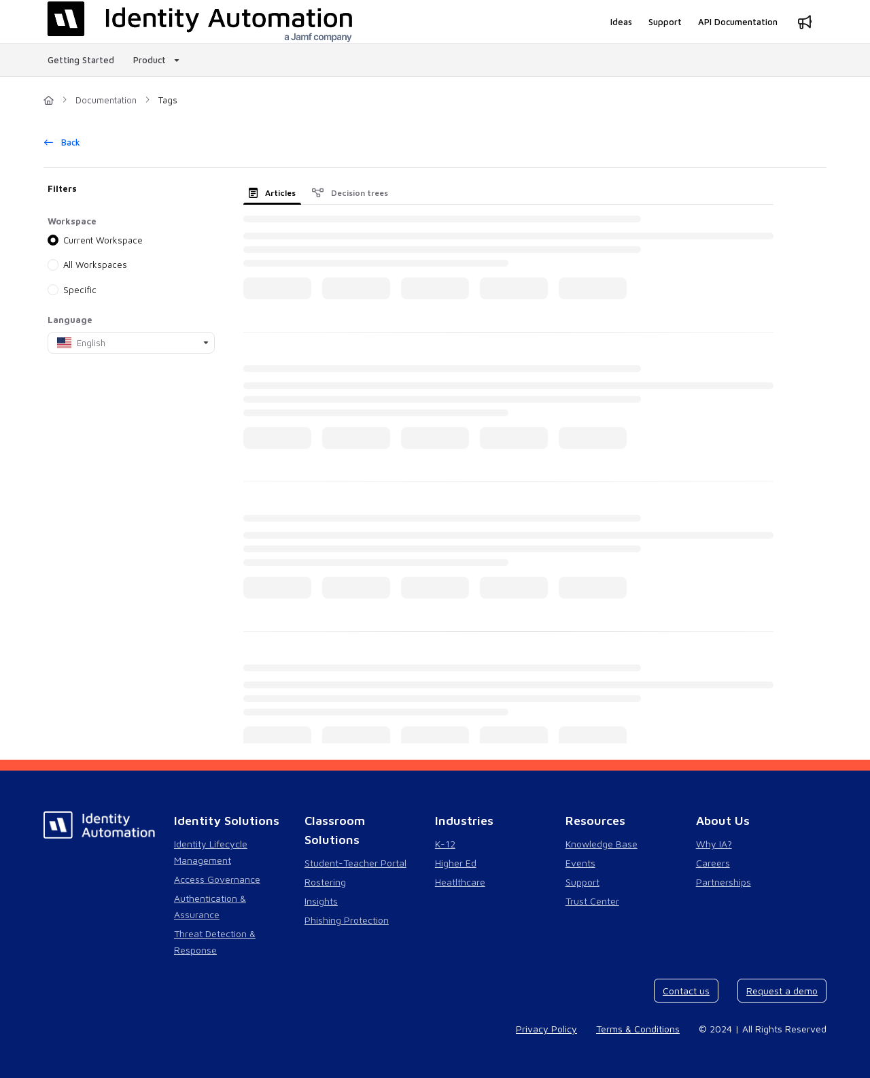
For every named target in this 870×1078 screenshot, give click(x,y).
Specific (80, 289)
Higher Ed (455, 863)
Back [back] (62, 142)
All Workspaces (95, 264)
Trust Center (592, 901)
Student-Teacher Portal (355, 863)
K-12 (445, 843)
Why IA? (714, 843)
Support (582, 882)
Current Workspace (103, 240)
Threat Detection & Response (215, 942)
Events (580, 863)
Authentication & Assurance (210, 906)
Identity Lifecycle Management (210, 852)
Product (149, 59)
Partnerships (723, 882)
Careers (713, 863)
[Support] (665, 22)
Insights (321, 901)
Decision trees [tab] (350, 193)
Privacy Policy (546, 1028)
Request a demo (782, 990)
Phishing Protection (346, 920)
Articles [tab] (272, 193)
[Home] (49, 100)
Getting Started (81, 59)
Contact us (686, 990)
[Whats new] (805, 22)
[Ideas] (621, 22)
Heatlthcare (460, 882)
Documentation (106, 100)
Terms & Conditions (638, 1028)
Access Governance (217, 879)
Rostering (325, 882)
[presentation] (275, 193)
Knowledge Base (602, 843)
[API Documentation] (738, 22)
